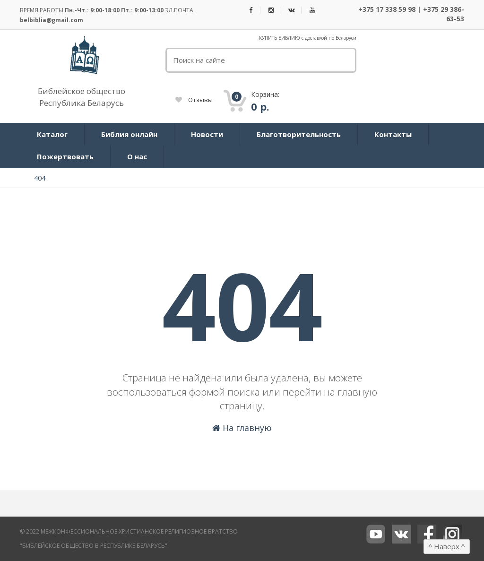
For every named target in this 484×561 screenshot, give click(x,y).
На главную (242, 427)
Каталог (52, 134)
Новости (207, 134)
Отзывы (194, 99)
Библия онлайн (129, 134)
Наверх (447, 546)
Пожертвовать (65, 156)
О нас (137, 156)
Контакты (393, 134)
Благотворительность (299, 134)
